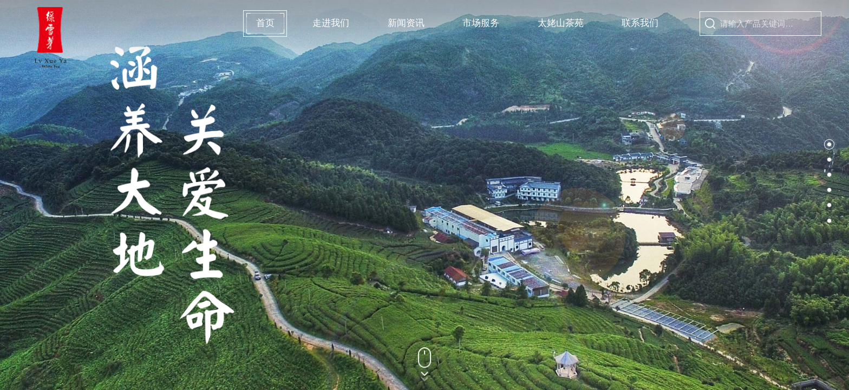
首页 (265, 23)
